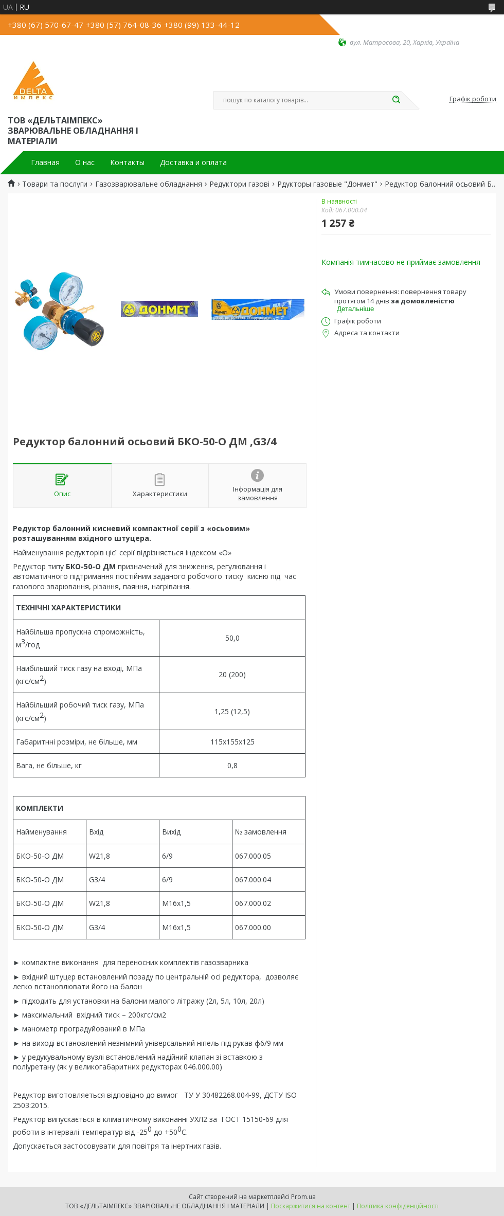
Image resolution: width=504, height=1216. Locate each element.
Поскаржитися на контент (310, 1206)
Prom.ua (303, 1196)
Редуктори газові (239, 184)
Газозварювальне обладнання (148, 184)
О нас (85, 162)
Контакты (127, 162)
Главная (45, 162)
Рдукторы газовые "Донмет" (327, 184)
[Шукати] (396, 100)
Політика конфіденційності (398, 1206)
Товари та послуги (54, 184)
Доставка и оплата (193, 162)
